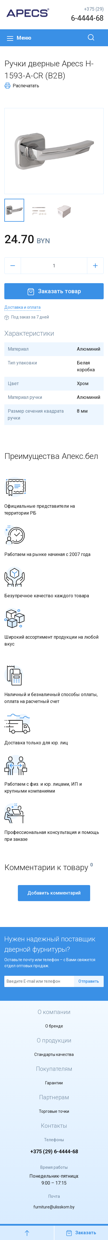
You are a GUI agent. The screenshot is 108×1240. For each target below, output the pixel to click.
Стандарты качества (54, 1054)
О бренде (54, 1026)
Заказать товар (54, 291)
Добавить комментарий (54, 893)
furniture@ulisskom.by (54, 1207)
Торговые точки (54, 1111)
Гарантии (54, 1083)
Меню (19, 38)
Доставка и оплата (22, 307)
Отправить (88, 981)
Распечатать (22, 85)
